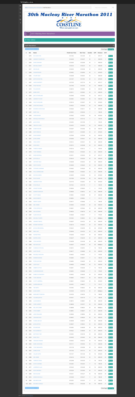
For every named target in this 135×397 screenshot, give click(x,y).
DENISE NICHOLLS (37, 377)
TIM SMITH (36, 287)
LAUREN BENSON (37, 284)
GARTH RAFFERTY (37, 82)
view (110, 56)
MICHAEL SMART (37, 65)
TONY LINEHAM (37, 277)
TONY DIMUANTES (38, 347)
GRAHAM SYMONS (38, 340)
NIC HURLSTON (37, 56)
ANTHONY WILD (37, 162)
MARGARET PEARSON (38, 294)
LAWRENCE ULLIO (37, 367)
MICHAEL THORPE (37, 218)
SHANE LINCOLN (37, 321)
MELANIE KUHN (37, 380)
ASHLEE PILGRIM (37, 188)
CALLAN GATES (37, 354)
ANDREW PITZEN (37, 181)
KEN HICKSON (36, 244)
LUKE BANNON (37, 301)
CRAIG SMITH (36, 142)
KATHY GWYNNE (37, 364)
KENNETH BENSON (38, 191)
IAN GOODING (37, 211)
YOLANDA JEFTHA (37, 297)
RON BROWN (36, 327)
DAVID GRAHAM (37, 62)
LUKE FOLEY (36, 264)
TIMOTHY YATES (37, 125)
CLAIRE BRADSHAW (38, 271)
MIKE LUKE (36, 231)
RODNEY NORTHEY (38, 224)
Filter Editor (30, 40)
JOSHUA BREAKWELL (38, 228)
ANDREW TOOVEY (37, 99)
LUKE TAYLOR (36, 251)
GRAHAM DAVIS (37, 317)
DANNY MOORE (37, 128)
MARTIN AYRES (37, 238)
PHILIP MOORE (37, 85)
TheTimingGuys (29, 395)
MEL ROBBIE (36, 205)
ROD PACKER (36, 178)
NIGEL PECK (36, 337)
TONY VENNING (37, 152)
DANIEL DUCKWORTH (38, 274)
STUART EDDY (36, 75)
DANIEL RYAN (36, 350)
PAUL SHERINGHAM (38, 171)
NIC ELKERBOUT (37, 330)
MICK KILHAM (36, 374)
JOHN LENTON (36, 324)
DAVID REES (36, 145)
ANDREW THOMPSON (38, 59)
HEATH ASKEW (37, 165)
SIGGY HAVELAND (37, 102)
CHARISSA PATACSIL (38, 248)
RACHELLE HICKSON (38, 254)
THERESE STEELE (37, 360)
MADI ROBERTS (37, 198)
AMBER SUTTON (37, 268)
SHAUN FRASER (37, 72)
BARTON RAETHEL (37, 79)
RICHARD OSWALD (38, 383)
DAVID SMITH (36, 291)
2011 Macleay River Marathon (33, 7)
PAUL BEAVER (36, 89)
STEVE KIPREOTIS (37, 208)
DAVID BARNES (37, 135)
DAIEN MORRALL (37, 155)
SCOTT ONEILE (37, 195)
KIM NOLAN (36, 69)
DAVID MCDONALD (38, 105)
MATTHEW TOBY (37, 334)
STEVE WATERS (37, 241)
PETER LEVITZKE (37, 261)
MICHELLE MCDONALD (39, 118)
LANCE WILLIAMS (37, 314)
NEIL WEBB (36, 357)
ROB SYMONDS (37, 370)
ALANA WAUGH (37, 215)
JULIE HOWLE (36, 122)
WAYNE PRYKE (37, 234)
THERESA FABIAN (37, 148)
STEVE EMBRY (36, 311)
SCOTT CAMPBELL (37, 281)
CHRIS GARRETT (37, 304)
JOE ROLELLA (36, 158)
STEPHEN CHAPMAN (38, 168)
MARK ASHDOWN (37, 344)
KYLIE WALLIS (36, 185)
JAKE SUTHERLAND (38, 95)
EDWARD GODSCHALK (39, 109)
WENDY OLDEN (37, 201)
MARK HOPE (36, 92)
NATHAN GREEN (37, 175)
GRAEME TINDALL (37, 221)
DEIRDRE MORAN (37, 258)
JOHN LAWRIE (36, 138)
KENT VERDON (37, 132)
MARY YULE (36, 112)
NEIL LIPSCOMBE (37, 307)
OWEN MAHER (37, 115)
